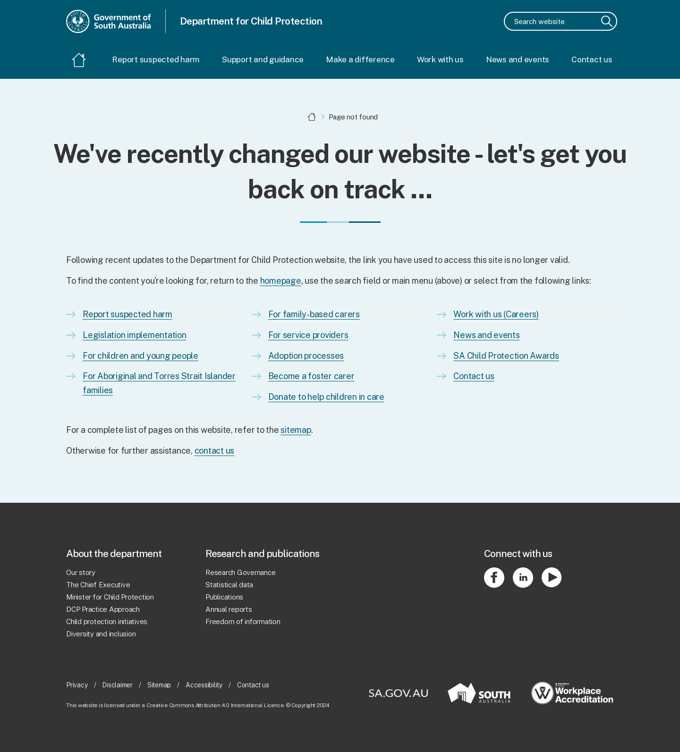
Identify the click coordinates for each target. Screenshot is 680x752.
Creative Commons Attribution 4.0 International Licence (215, 705)
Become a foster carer (311, 376)
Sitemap (159, 685)
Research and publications (262, 553)
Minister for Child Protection (110, 597)
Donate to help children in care (326, 397)
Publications (224, 597)
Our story (80, 572)
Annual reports (228, 609)
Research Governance (240, 572)
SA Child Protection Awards (506, 356)
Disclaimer (117, 685)
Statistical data (229, 585)
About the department (114, 553)
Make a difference (360, 59)
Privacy (76, 685)
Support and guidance (263, 59)
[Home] (79, 60)
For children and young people (140, 356)
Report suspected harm (156, 59)
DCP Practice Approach (103, 609)
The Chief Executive (98, 585)
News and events (517, 59)
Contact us (591, 59)
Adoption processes (306, 356)
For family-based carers (314, 314)
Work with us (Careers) (496, 314)
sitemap (295, 430)
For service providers (308, 335)
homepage (280, 281)
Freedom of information (242, 621)
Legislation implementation (135, 335)
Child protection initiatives (106, 621)
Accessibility (204, 685)
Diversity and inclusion (101, 634)
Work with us (440, 59)
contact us (215, 451)
